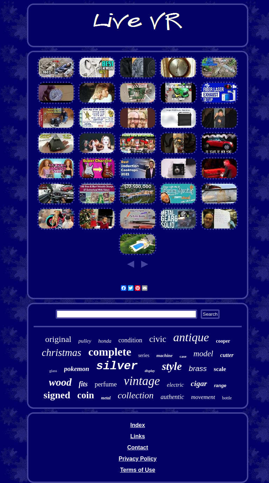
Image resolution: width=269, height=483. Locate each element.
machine (165, 355)
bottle (227, 398)
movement (203, 397)
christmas (61, 352)
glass (53, 371)
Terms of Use (137, 470)
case (183, 356)
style (172, 366)
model (203, 353)
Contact (137, 447)
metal (106, 398)
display (150, 371)
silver (117, 366)
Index (137, 425)
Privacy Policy (138, 459)
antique (191, 337)
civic (157, 339)
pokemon (76, 368)
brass (198, 368)
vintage (142, 381)
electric (175, 385)
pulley (84, 341)
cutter (227, 355)
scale (220, 369)
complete (109, 351)
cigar (199, 383)
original (58, 339)
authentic (172, 396)
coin (85, 395)
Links (137, 436)
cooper (223, 341)
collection (136, 395)
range (220, 385)
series (144, 355)
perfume (106, 384)
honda (104, 341)
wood (60, 382)
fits (83, 384)
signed (56, 395)
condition (130, 340)
